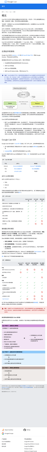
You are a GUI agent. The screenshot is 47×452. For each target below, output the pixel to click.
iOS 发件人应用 (17, 171)
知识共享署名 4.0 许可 (25, 386)
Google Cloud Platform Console (31, 444)
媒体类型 (35, 302)
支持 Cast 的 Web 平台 (27, 55)
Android (14, 55)
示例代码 (35, 146)
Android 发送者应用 (17, 166)
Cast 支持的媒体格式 (38, 308)
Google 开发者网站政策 (28, 387)
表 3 (19, 192)
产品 (7, 11)
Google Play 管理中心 (29, 446)
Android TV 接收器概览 (35, 166)
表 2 (3, 256)
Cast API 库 (18, 143)
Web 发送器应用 (18, 168)
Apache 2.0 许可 (5, 387)
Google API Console (29, 441)
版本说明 (4, 446)
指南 (14, 11)
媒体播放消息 (17, 113)
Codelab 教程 (8, 151)
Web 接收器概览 (35, 168)
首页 (3, 6)
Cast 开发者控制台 (6, 441)
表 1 (29, 154)
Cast (12, 2)
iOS (18, 55)
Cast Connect (37, 251)
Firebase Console (28, 448)
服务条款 (4, 444)
